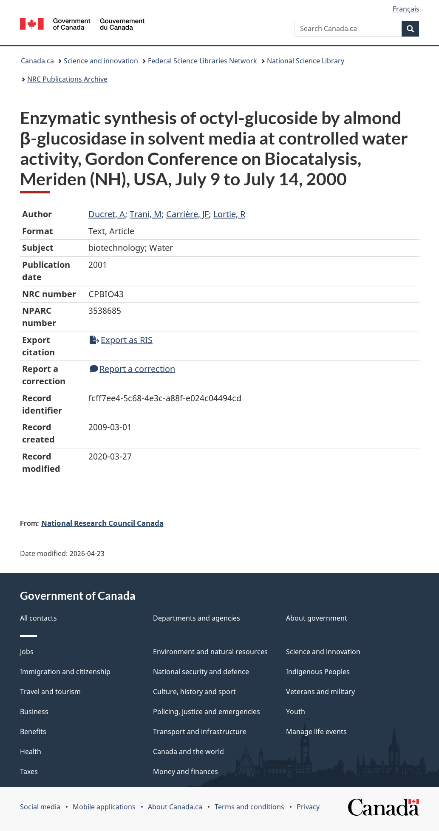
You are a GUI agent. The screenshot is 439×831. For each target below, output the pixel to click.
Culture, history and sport (194, 691)
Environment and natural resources (210, 651)
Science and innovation (101, 60)
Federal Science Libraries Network (202, 60)
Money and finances (185, 771)
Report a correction (132, 368)
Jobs (27, 651)
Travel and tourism (50, 691)
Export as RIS (121, 340)
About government (316, 618)
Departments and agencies (196, 618)
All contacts (38, 618)
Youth (295, 711)
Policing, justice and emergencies (206, 711)
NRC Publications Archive (67, 79)
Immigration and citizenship (65, 671)
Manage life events (316, 731)
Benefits (33, 731)
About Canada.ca (175, 806)
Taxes (29, 771)
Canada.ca (37, 60)
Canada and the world (188, 751)
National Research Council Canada (102, 523)
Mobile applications (104, 806)
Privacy (308, 806)
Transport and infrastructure (199, 731)
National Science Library (305, 60)
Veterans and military (320, 691)
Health (30, 751)
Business (34, 711)
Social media (40, 806)
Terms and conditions (249, 806)
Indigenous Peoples (318, 671)
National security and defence (201, 671)
